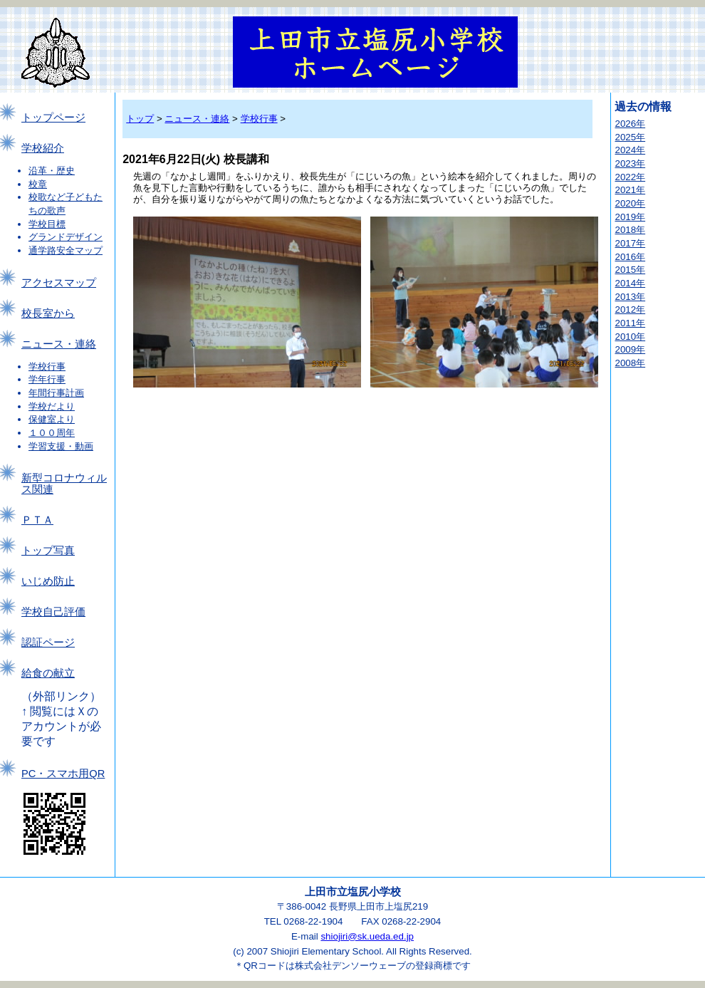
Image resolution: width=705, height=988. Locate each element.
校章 (37, 184)
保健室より (51, 419)
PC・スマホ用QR (63, 773)
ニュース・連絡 (58, 344)
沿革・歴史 (51, 170)
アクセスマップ (58, 282)
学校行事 (47, 366)
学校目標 (47, 224)
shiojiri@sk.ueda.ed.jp (367, 936)
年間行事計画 (56, 393)
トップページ (53, 117)
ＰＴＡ (37, 520)
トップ (140, 118)
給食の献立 (48, 673)
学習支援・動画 (60, 446)
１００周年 (51, 432)
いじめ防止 (48, 581)
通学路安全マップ (65, 250)
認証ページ (48, 642)
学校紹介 (42, 148)
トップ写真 (48, 550)
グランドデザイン (65, 237)
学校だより (51, 406)
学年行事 (47, 379)
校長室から (48, 313)
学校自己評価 (53, 612)
